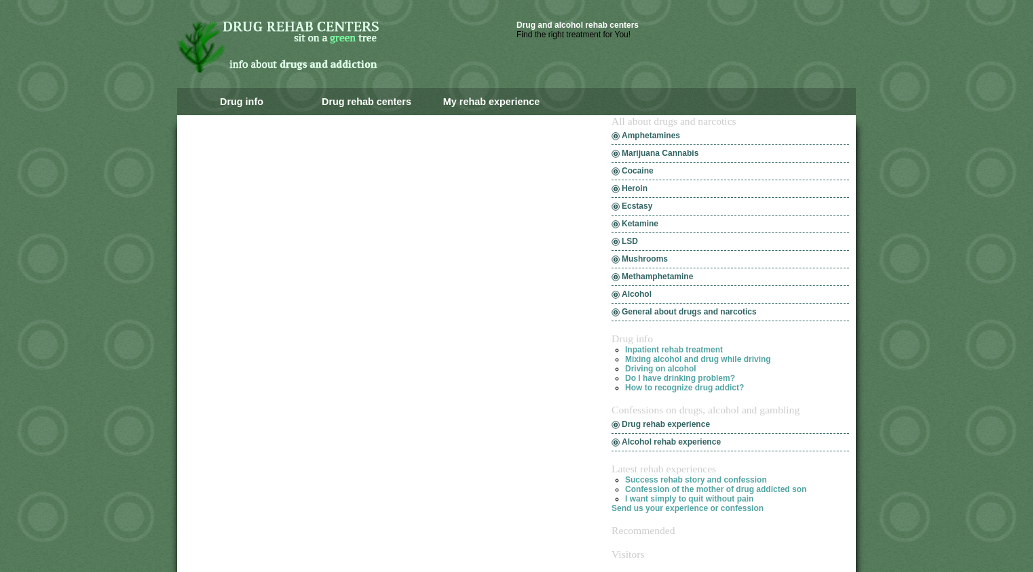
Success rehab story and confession (696, 480)
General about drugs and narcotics (689, 311)
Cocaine (638, 171)
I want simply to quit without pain (689, 499)
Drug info (241, 101)
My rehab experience (491, 101)
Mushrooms (645, 259)
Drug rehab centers (366, 101)
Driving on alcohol (660, 368)
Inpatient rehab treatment (674, 349)
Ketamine (640, 223)
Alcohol (637, 294)
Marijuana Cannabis (660, 153)
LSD (630, 241)
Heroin (634, 188)
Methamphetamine (657, 276)
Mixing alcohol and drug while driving (698, 359)
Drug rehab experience (666, 424)
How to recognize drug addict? (684, 387)
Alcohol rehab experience (671, 442)
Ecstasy (637, 206)
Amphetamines (651, 135)
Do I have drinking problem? (680, 378)
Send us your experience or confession (688, 508)
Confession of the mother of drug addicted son (715, 489)
